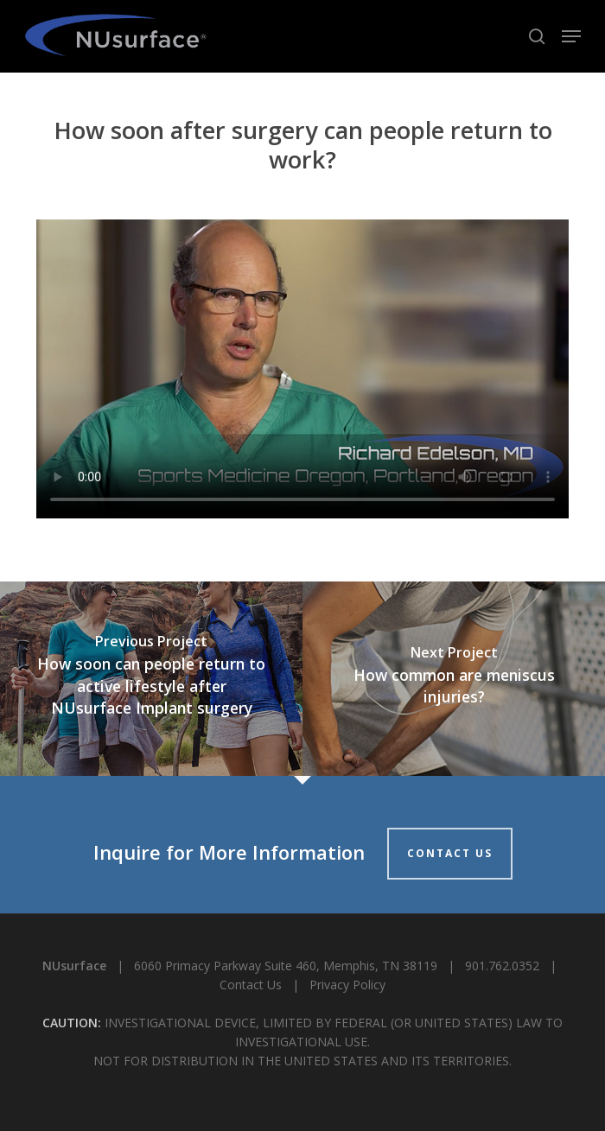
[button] (571, 36)
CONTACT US (450, 853)
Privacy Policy (347, 984)
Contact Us (251, 984)
